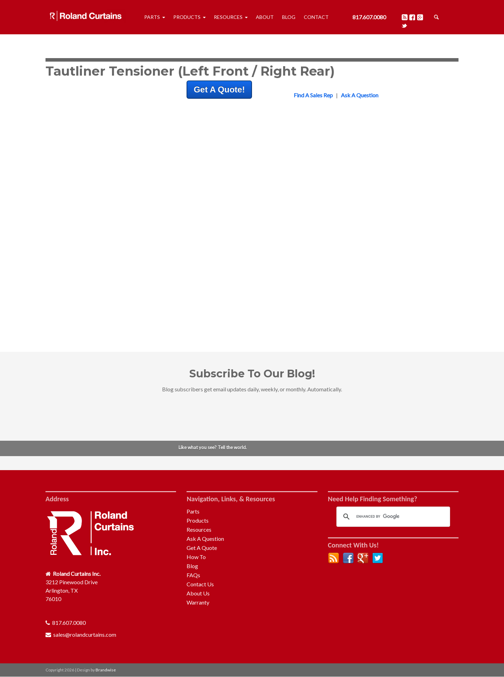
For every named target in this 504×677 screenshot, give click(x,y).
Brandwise (106, 669)
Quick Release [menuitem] (348, 268)
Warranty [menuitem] (198, 602)
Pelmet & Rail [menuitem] (347, 180)
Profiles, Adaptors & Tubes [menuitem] (363, 189)
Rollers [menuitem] (339, 172)
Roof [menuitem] (337, 285)
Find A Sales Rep (313, 95)
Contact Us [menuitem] (200, 584)
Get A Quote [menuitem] (202, 547)
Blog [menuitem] (288, 17)
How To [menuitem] (196, 556)
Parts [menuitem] (152, 17)
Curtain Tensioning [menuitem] (353, 302)
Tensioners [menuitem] (344, 197)
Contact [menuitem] (316, 17)
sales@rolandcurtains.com (84, 634)
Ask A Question (359, 95)
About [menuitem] (265, 17)
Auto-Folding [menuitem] (347, 205)
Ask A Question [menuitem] (205, 538)
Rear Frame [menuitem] (345, 260)
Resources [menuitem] (228, 17)
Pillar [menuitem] (337, 293)
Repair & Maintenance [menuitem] (358, 214)
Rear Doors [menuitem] (345, 276)
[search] (392, 516)
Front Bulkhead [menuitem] (350, 251)
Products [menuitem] (187, 17)
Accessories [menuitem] (345, 310)
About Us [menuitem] (198, 593)
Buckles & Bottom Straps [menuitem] (361, 163)
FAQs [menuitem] (193, 575)
